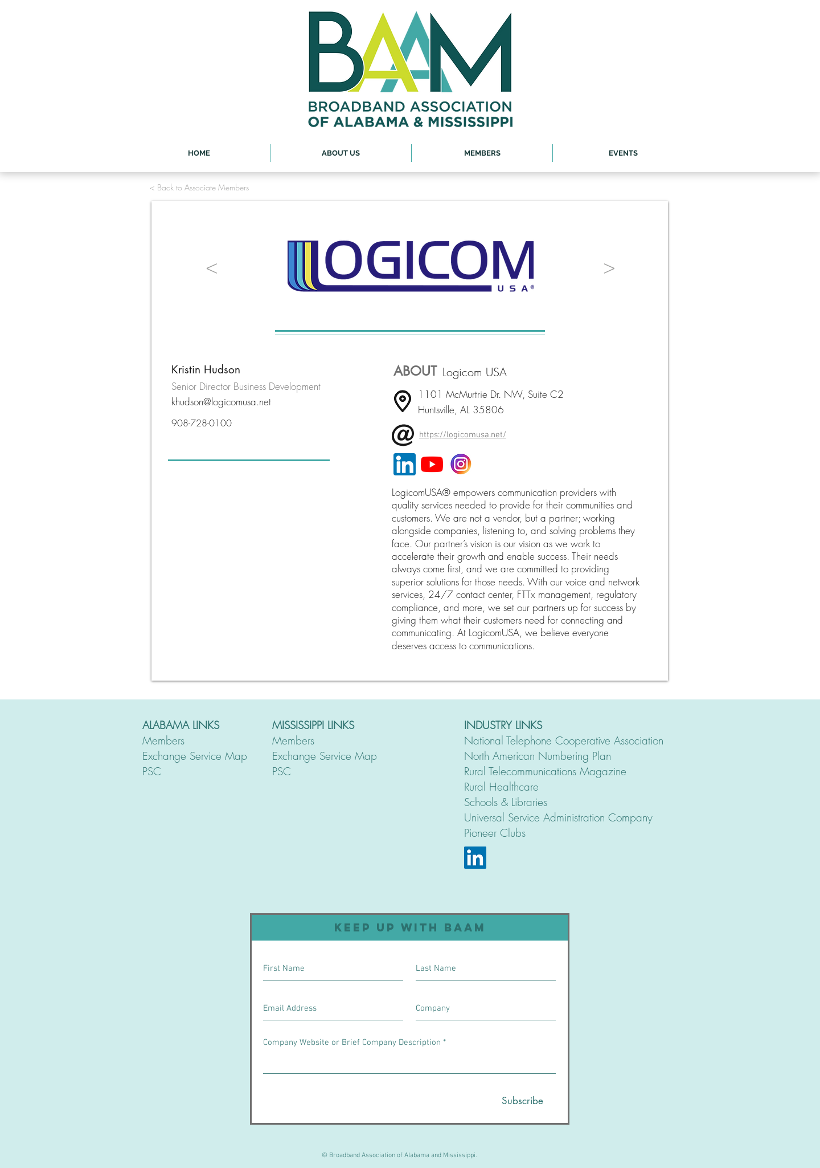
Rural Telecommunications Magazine (545, 771)
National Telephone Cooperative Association (563, 740)
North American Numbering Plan (537, 755)
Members (163, 740)
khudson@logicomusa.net (221, 401)
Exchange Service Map (194, 755)
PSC (151, 771)
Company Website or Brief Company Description (352, 1043)
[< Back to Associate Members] (199, 187)
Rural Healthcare (501, 786)
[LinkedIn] (475, 858)
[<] (211, 266)
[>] (609, 266)
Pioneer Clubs (495, 832)
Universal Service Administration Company (558, 817)
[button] (340, 153)
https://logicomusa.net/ (462, 435)
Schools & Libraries (505, 802)
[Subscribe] (522, 1101)
